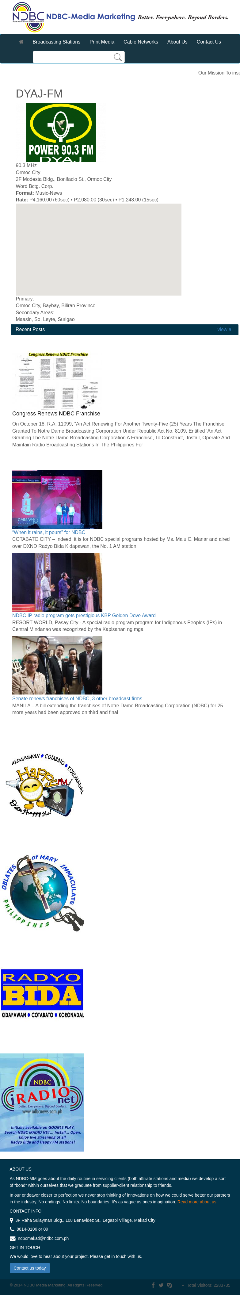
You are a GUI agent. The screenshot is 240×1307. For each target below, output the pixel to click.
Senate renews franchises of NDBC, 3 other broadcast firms (77, 698)
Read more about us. (197, 1201)
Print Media (102, 41)
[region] (98, 250)
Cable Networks (141, 41)
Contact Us (209, 41)
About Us (177, 41)
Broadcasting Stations (57, 41)
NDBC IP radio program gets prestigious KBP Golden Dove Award (84, 615)
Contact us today (30, 1268)
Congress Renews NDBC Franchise (56, 414)
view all (225, 329)
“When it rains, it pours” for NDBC (48, 532)
